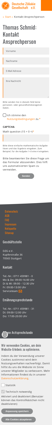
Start (8, 16)
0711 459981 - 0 (23, 276)
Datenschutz (11, 211)
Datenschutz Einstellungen (5, 340)
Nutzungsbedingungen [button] (21, 119)
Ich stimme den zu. (23, 117)
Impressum (11, 224)
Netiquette (10, 228)
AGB (7, 216)
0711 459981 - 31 (23, 308)
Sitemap (9, 233)
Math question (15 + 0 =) (18, 131)
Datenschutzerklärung (14, 383)
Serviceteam (10, 291)
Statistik (10, 390)
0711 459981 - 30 (23, 341)
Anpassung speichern (17, 416)
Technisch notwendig (19, 397)
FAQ (7, 220)
